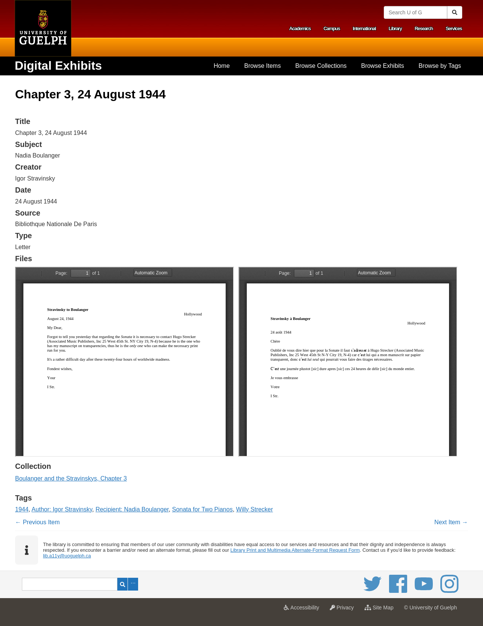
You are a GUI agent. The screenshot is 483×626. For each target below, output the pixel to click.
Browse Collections (321, 66)
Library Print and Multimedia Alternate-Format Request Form (295, 550)
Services (454, 28)
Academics (300, 28)
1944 (22, 509)
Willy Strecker (254, 509)
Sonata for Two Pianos (202, 509)
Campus (331, 28)
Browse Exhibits (382, 66)
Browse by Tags (439, 66)
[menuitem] (221, 66)
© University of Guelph (430, 608)
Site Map (381, 610)
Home (222, 66)
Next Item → (451, 522)
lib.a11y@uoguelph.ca (67, 556)
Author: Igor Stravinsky (62, 509)
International (364, 28)
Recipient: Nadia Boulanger (132, 509)
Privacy (344, 610)
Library (395, 28)
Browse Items (262, 66)
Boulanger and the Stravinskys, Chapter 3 (71, 478)
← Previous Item (37, 522)
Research (424, 28)
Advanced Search (133, 584)
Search (122, 584)
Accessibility (303, 610)
